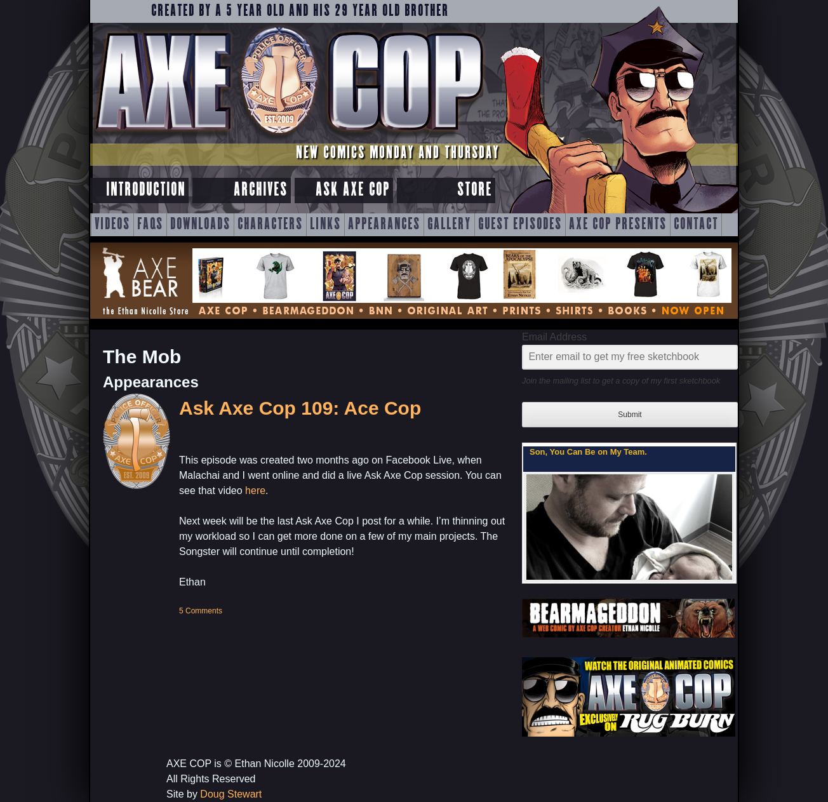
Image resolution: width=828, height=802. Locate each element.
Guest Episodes (520, 224)
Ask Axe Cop (353, 190)
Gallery (449, 224)
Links (325, 224)
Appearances (384, 224)
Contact (696, 224)
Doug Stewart (231, 794)
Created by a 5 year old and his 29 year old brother (300, 11)
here (255, 490)
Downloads (200, 224)
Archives (261, 190)
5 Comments (200, 610)
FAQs (150, 224)
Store (474, 190)
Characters (270, 224)
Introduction (145, 190)
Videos (112, 224)
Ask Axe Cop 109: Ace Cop (300, 408)
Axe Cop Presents (618, 224)
